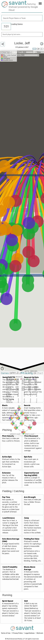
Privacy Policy (18, 633)
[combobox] (22, 18)
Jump (26, 518)
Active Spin (7, 457)
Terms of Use (6, 633)
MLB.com (40, 633)
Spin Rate (28, 457)
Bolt (26, 601)
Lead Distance (8, 518)
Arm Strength (30, 497)
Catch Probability (9, 567)
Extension (6, 473)
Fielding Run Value (31, 539)
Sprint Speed (7, 601)
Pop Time (6, 497)
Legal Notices (30, 633)
